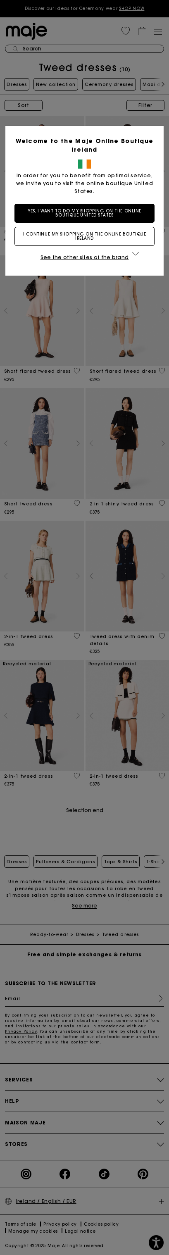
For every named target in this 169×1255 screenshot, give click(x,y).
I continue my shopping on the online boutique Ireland (84, 236)
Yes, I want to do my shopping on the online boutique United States (84, 213)
